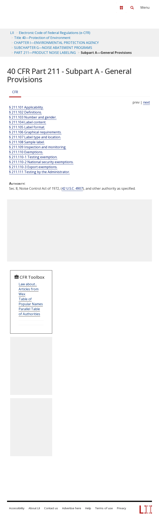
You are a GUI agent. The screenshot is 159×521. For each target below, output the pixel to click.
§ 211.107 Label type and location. (35, 137)
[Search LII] (132, 8)
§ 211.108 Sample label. (27, 142)
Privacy (121, 508)
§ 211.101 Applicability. (26, 107)
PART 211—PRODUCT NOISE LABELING (45, 52)
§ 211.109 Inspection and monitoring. (37, 147)
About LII (34, 508)
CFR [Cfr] (15, 92)
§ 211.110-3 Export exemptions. (33, 167)
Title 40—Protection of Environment (42, 37)
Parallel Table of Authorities (29, 311)
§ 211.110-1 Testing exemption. (33, 157)
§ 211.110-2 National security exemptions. (41, 162)
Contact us (51, 508)
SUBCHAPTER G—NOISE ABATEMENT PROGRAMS (53, 47)
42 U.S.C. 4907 (72, 188)
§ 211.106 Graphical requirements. (35, 132)
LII (12, 32)
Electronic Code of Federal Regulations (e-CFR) (54, 32)
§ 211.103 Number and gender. (33, 117)
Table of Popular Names (31, 301)
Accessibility (16, 508)
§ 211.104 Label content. (27, 122)
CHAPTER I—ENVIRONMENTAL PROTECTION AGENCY (56, 42)
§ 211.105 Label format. (27, 127)
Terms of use (104, 508)
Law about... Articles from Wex (29, 289)
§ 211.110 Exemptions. (26, 152)
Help (88, 508)
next (146, 102)
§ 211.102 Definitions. (25, 112)
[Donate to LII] (121, 8)
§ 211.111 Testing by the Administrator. (39, 172)
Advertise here (71, 508)
